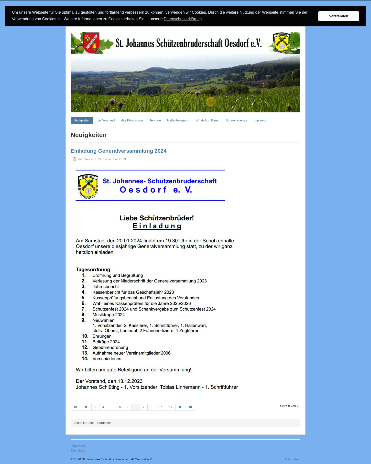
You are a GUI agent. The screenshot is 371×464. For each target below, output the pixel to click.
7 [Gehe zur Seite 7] (128, 407)
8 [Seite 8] (135, 407)
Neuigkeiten (82, 120)
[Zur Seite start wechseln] (76, 407)
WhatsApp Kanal (207, 120)
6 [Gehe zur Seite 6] (120, 407)
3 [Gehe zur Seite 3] (95, 407)
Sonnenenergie (236, 120)
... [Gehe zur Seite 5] (111, 407)
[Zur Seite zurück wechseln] (86, 407)
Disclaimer (78, 450)
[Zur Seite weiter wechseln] (181, 407)
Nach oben (292, 459)
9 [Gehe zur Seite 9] (143, 407)
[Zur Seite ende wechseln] (191, 407)
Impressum (261, 120)
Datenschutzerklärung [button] (183, 19)
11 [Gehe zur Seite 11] (161, 407)
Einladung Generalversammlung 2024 (118, 151)
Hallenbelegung (178, 120)
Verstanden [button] (338, 16)
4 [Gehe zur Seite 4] (103, 407)
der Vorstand (106, 120)
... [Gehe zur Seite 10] (152, 407)
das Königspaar (132, 120)
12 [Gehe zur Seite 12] (170, 407)
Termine (155, 120)
